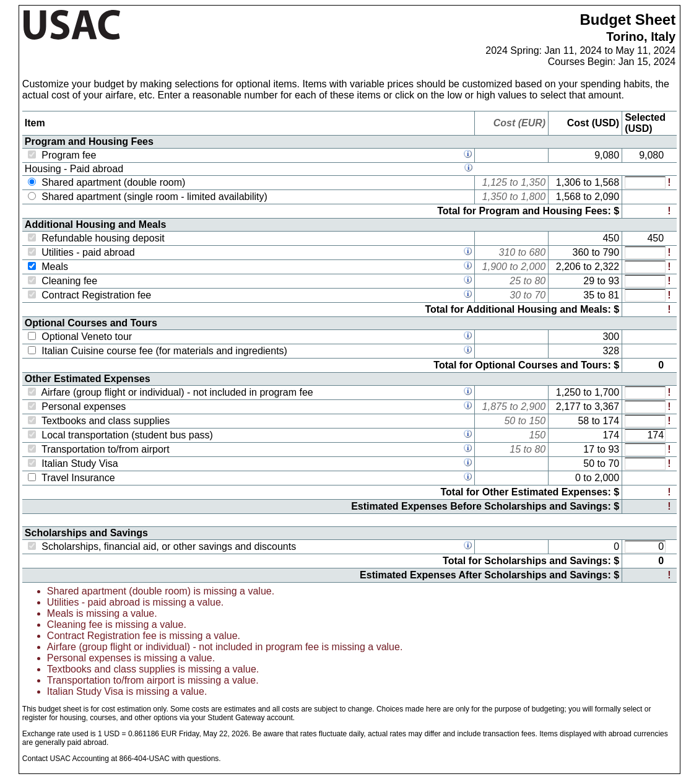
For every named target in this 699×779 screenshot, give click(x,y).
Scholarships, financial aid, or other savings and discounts (168, 546)
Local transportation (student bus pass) (127, 435)
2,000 (533, 266)
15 (515, 449)
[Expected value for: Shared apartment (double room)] (645, 182)
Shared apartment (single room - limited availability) (154, 196)
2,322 (606, 266)
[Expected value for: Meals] (645, 267)
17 (588, 449)
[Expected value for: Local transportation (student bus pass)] (645, 435)
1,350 (533, 182)
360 (581, 252)
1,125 (494, 182)
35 (588, 295)
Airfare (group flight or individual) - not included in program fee (177, 392)
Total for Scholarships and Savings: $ (531, 560)
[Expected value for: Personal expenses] (645, 407)
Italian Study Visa (79, 463)
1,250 (568, 392)
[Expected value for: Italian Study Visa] (645, 464)
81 (613, 295)
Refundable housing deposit (102, 238)
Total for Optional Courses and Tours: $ (526, 365)
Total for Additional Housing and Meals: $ (522, 309)
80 (539, 281)
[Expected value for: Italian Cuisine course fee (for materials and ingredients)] (645, 351)
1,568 (606, 182)
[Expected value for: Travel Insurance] (645, 478)
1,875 (494, 406)
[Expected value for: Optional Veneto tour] (645, 337)
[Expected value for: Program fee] (645, 155)
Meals (54, 266)
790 (610, 252)
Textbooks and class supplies (105, 421)
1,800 (533, 196)
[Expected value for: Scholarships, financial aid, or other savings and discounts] (645, 547)
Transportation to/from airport (105, 449)
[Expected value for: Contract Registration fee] (645, 295)
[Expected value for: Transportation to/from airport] (645, 449)
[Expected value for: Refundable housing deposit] (645, 238)
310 (507, 252)
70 (539, 295)
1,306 (568, 182)
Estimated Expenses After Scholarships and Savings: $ (489, 575)
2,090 (606, 196)
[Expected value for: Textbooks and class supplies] (645, 421)
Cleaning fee (69, 281)
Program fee (68, 155)
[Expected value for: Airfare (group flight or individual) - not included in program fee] (645, 392)
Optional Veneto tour (86, 336)
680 (537, 252)
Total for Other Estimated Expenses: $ (530, 492)
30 (515, 295)
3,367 (606, 406)
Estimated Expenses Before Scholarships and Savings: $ (485, 506)
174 (610, 421)
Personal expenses (83, 406)
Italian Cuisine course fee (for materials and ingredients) (164, 351)
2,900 (533, 406)
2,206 (568, 266)
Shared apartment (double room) (113, 182)
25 (515, 281)
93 (613, 281)
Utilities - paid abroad (87, 252)
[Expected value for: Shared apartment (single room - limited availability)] (645, 197)
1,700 (606, 392)
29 (588, 281)
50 (509, 421)
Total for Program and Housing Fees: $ (528, 211)
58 (583, 421)
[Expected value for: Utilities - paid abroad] (645, 252)
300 (610, 336)
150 (537, 421)
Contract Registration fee (96, 295)
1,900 (494, 266)
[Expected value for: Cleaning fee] (645, 281)
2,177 (568, 406)
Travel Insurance (78, 477)
